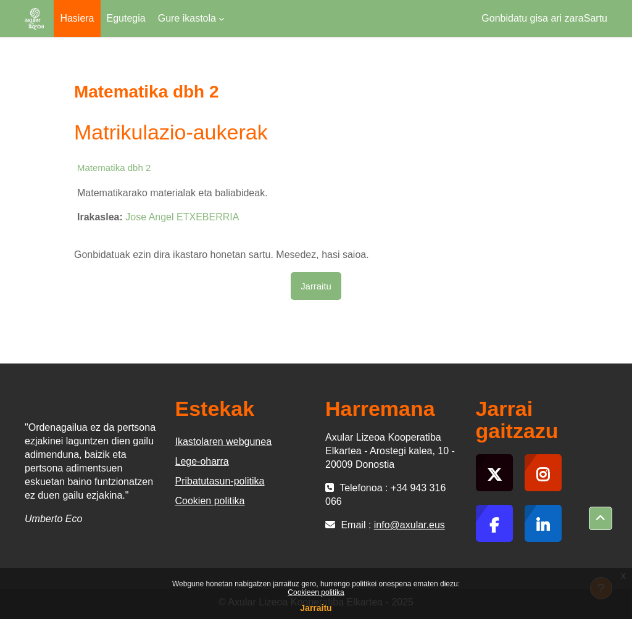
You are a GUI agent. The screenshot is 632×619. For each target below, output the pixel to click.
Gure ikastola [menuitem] (187, 18)
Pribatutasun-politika (220, 481)
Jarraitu (315, 608)
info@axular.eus (409, 525)
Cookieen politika (316, 592)
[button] (600, 518)
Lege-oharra (202, 461)
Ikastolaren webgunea (223, 441)
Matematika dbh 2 (114, 167)
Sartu (595, 18)
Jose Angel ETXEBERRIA (182, 217)
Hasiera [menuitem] (77, 18)
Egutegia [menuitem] (126, 18)
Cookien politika (210, 501)
